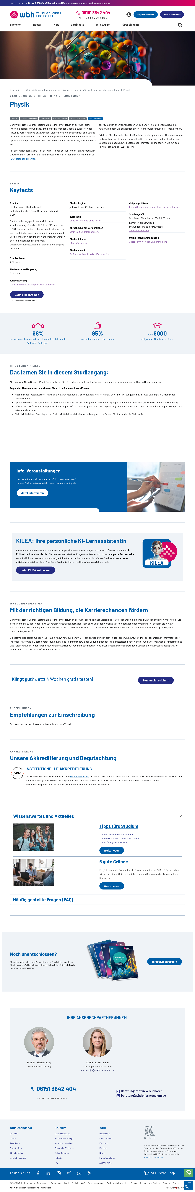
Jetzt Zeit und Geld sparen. (84, 231)
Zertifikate (77, 24)
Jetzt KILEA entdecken (36, 570)
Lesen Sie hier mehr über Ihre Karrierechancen (154, 206)
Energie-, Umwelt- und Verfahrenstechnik (96, 89)
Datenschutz (43, 1183)
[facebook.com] (38, 1173)
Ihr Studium (103, 24)
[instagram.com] (59, 1173)
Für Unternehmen (107, 1157)
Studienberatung (62, 1133)
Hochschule (104, 1133)
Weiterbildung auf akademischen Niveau (47, 89)
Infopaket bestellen (145, 14)
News (102, 1153)
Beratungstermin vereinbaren (141, 1091)
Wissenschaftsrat (79, 776)
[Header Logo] (35, 14)
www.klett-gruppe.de (153, 1157)
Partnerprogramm (95, 1183)
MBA (56, 24)
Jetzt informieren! (139, 230)
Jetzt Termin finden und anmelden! (148, 241)
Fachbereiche (105, 1138)
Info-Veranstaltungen (64, 1138)
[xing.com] (69, 1173)
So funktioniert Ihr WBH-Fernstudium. (90, 254)
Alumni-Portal (105, 1162)
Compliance (56, 1183)
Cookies (176, 1183)
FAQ (56, 1162)
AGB (83, 1183)
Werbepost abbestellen (117, 1183)
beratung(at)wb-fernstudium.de (97, 1070)
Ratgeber (59, 1157)
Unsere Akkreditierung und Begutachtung (32, 284)
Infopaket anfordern (164, 961)
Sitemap (166, 1183)
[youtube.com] (79, 1173)
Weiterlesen (112, 850)
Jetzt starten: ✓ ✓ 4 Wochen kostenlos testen (60, 3)
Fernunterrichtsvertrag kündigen (145, 1183)
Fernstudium (16, 1148)
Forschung (104, 1143)
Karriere (103, 1148)
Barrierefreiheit (71, 1183)
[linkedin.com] (48, 1173)
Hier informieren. (79, 243)
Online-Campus (62, 1153)
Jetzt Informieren (32, 493)
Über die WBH (130, 24)
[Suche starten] (180, 25)
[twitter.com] (89, 1173)
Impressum (29, 1183)
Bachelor (15, 24)
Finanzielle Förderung (64, 1148)
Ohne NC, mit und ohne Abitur (86, 220)
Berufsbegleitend (18, 1157)
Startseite (15, 89)
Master (37, 24)
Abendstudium (16, 1153)
